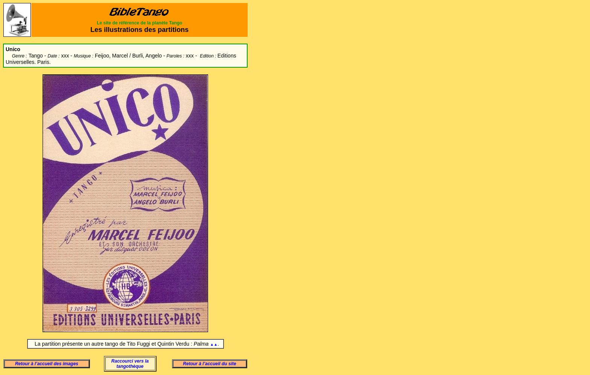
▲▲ (213, 344)
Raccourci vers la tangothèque (130, 363)
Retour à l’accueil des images (46, 363)
